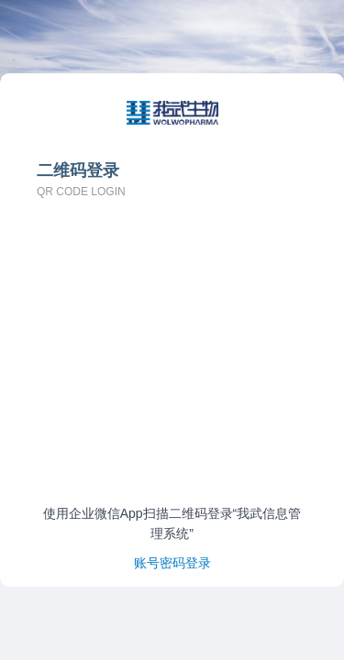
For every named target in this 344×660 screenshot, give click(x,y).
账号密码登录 (172, 563)
